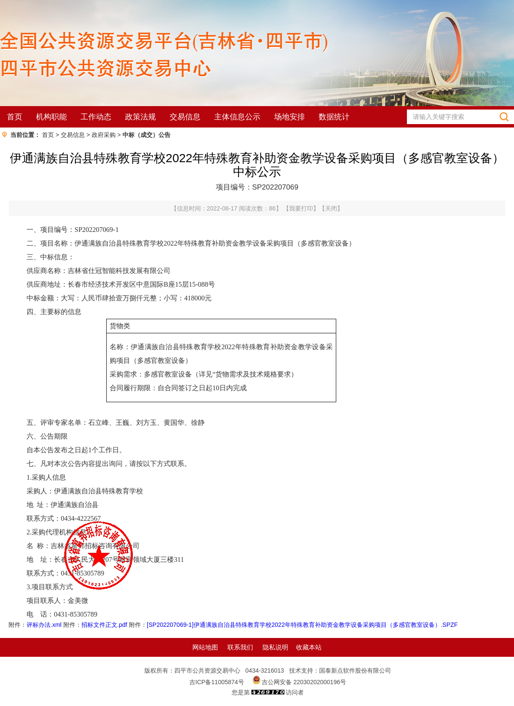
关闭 (331, 208)
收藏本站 (309, 647)
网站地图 (205, 647)
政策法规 (140, 117)
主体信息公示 (237, 117)
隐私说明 (275, 647)
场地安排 (289, 117)
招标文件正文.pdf (104, 624)
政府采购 (104, 134)
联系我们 (240, 647)
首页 (14, 117)
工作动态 (96, 117)
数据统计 (334, 117)
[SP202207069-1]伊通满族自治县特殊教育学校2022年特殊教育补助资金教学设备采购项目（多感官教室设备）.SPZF (302, 624)
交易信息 (185, 117)
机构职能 (51, 117)
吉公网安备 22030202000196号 (304, 682)
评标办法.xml (44, 624)
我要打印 (301, 208)
